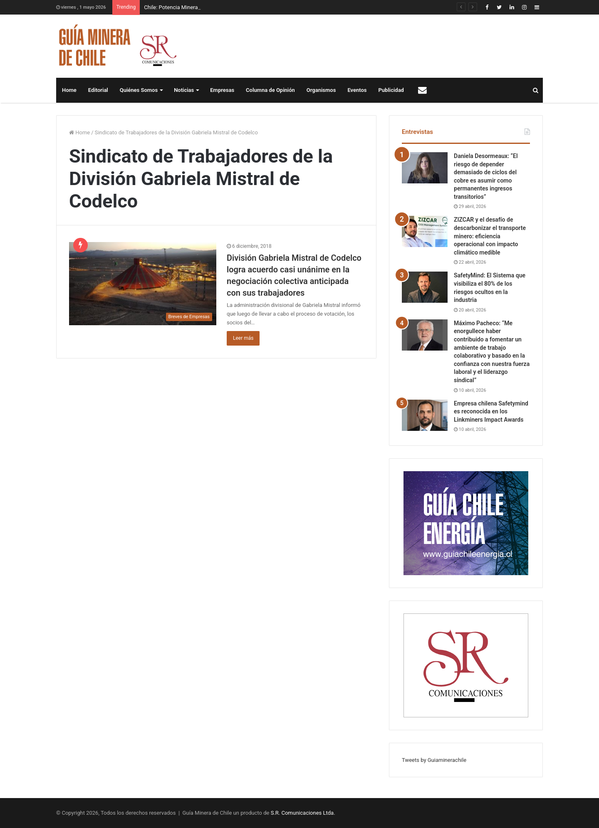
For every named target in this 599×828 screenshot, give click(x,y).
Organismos (321, 90)
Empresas (222, 90)
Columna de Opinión (270, 90)
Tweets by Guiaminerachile (434, 760)
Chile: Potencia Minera (171, 7)
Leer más (243, 338)
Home (69, 90)
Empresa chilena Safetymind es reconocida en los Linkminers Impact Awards (491, 411)
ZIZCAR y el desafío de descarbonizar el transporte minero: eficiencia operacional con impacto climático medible (490, 235)
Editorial (98, 90)
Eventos (356, 90)
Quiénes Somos (139, 90)
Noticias (184, 90)
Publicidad (391, 90)
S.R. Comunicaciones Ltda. (303, 813)
